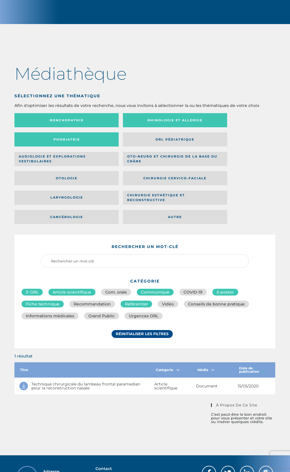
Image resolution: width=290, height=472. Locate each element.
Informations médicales (50, 268)
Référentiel (136, 255)
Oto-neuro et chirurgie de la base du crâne (108, 146)
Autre (240, 168)
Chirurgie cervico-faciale (237, 146)
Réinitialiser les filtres (142, 286)
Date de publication (252, 322)
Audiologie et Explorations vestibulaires (35, 146)
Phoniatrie (175, 125)
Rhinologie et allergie (100, 125)
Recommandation (92, 255)
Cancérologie (174, 168)
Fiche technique (42, 255)
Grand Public (101, 268)
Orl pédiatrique (240, 125)
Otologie (174, 146)
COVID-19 (193, 243)
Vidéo (168, 255)
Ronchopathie (44, 125)
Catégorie (168, 322)
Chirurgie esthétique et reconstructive (109, 167)
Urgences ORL (143, 268)
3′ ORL (32, 243)
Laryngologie (44, 168)
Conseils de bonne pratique (216, 255)
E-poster (225, 243)
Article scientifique (72, 243)
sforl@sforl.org (124, 431)
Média (205, 322)
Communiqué (155, 243)
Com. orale (116, 243)
